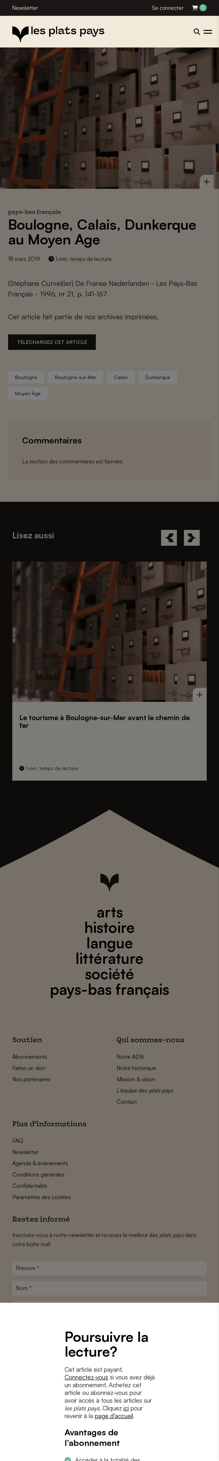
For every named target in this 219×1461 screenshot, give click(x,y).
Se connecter (168, 8)
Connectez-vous (86, 1377)
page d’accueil (114, 1416)
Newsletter (25, 8)
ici (126, 1408)
